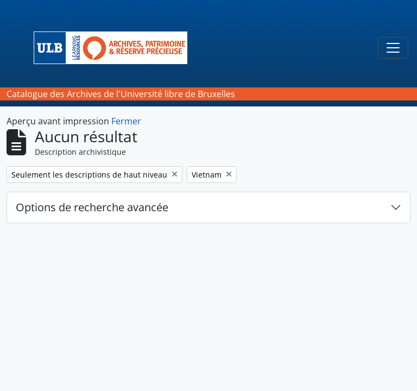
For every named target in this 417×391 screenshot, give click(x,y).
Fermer (126, 121)
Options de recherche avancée (92, 207)
